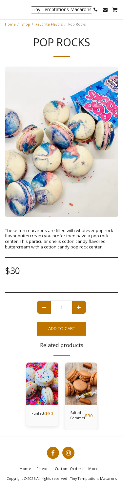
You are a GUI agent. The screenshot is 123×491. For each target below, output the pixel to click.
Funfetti (38, 413)
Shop (25, 24)
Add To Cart (61, 328)
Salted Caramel (77, 415)
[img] (42, 384)
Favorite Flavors (49, 24)
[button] (7, 9)
